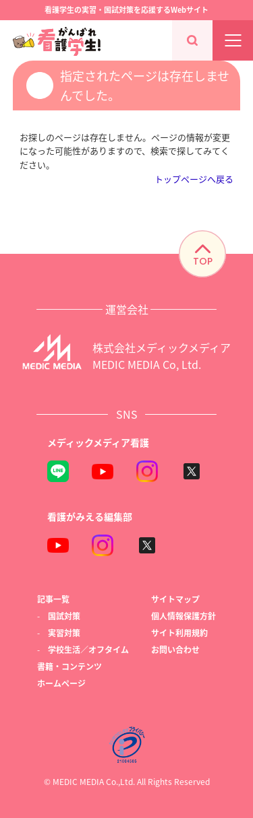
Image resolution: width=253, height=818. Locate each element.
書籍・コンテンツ (69, 666)
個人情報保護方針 (183, 615)
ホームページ (61, 683)
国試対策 (64, 615)
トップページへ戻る (193, 178)
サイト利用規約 (179, 632)
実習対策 (64, 632)
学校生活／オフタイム (88, 649)
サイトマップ (175, 599)
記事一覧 (53, 599)
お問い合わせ (175, 649)
